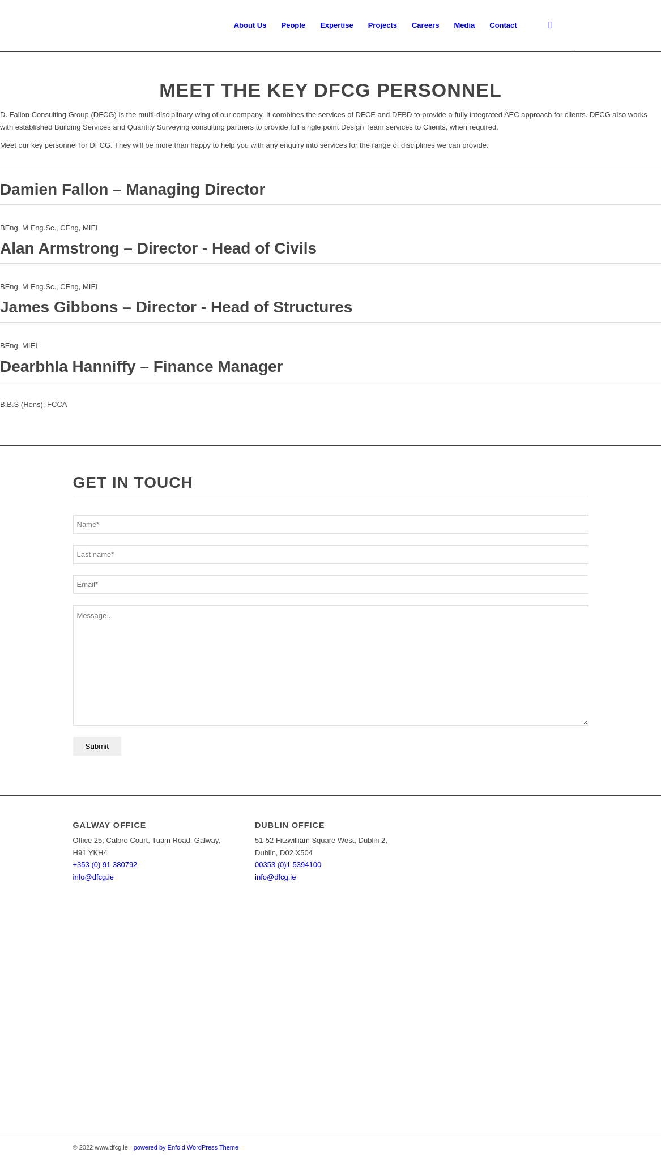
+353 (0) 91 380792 (105, 864)
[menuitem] (250, 25)
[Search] (550, 25)
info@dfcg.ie (93, 877)
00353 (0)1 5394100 (288, 864)
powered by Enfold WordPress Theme (186, 1147)
